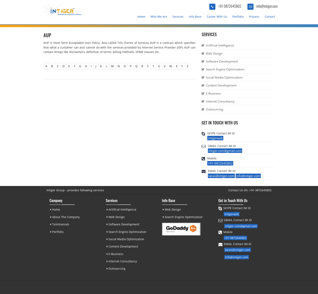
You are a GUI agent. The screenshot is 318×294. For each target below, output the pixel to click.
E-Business (213, 93)
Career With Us (217, 16)
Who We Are (158, 16)
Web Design (214, 53)
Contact (270, 16)
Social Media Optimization (224, 77)
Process (254, 16)
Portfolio (238, 16)
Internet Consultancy (220, 101)
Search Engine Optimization (225, 69)
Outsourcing (214, 109)
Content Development (221, 85)
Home (141, 16)
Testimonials (59, 224)
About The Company (65, 217)
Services (178, 16)
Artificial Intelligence (220, 45)
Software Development (222, 61)
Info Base (195, 16)
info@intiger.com (267, 6)
